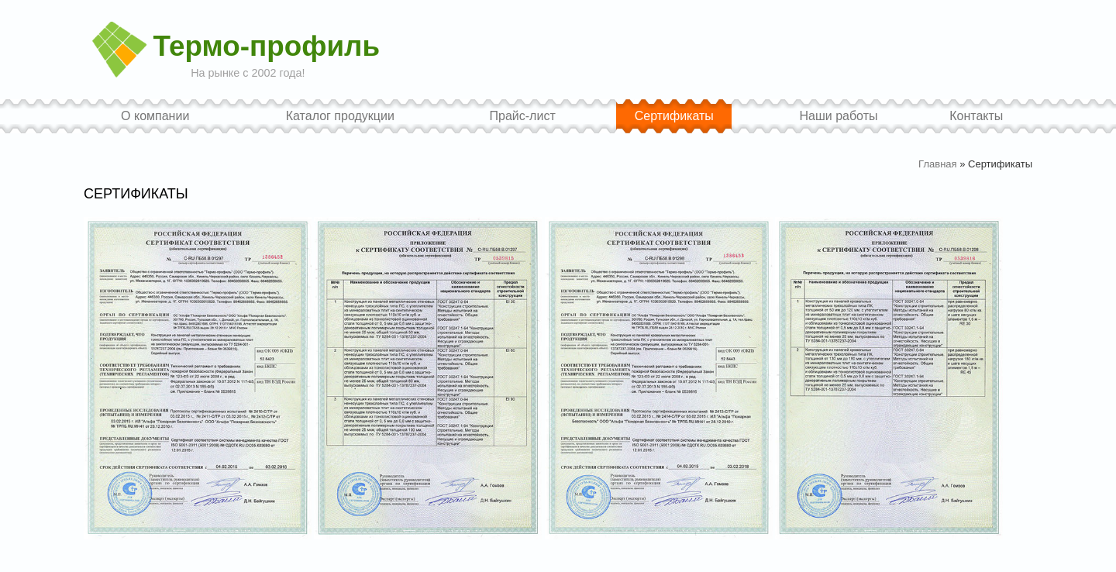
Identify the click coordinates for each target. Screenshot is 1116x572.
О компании (155, 115)
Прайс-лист (523, 115)
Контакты (976, 115)
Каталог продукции (340, 115)
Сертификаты (674, 115)
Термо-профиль (266, 47)
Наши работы (838, 115)
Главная (937, 164)
